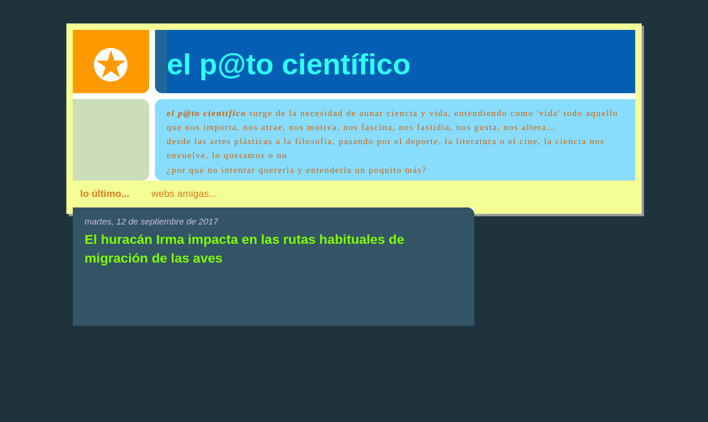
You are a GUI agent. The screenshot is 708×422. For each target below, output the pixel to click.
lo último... (105, 193)
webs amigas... (184, 193)
